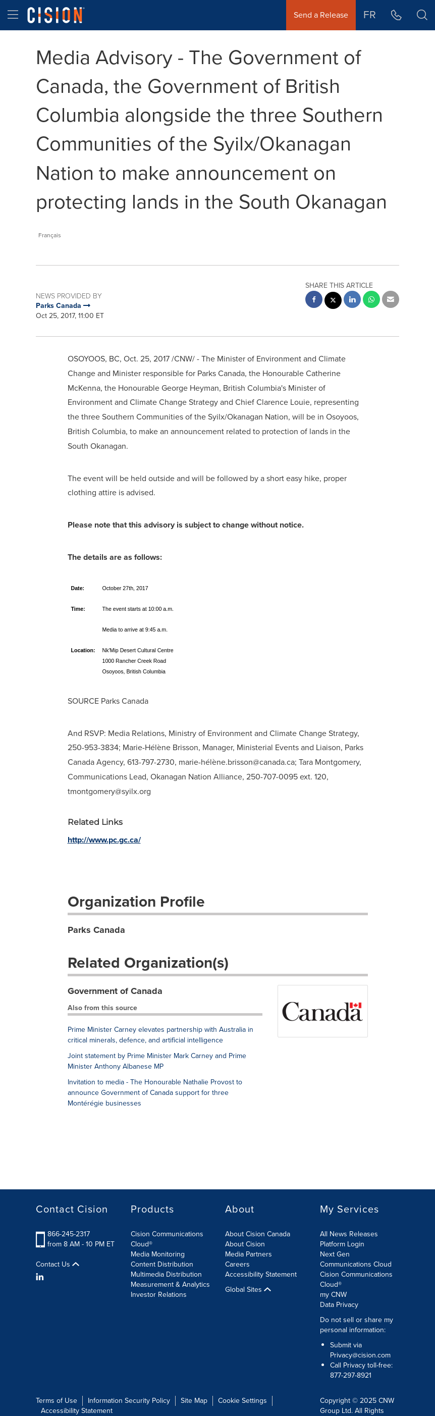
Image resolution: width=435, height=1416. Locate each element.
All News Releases (349, 1234)
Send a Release (321, 15)
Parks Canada (96, 929)
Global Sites (248, 1290)
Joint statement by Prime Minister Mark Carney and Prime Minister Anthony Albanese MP (157, 1061)
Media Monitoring (158, 1254)
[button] (422, 15)
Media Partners (248, 1254)
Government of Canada (115, 991)
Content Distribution (162, 1264)
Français (49, 235)
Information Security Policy (129, 1400)
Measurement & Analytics (170, 1284)
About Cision (245, 1244)
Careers (237, 1264)
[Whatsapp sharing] (371, 300)
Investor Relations (159, 1294)
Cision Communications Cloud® (167, 1239)
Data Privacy (339, 1304)
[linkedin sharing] (352, 300)
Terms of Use (56, 1400)
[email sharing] (390, 300)
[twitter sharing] (333, 301)
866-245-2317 (68, 1234)
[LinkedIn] (41, 1277)
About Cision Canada (257, 1234)
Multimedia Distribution (166, 1274)
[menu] (13, 15)
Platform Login (342, 1244)
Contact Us (57, 1265)
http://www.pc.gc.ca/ (104, 840)
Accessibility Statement (261, 1274)
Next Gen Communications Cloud (356, 1259)
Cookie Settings (242, 1400)
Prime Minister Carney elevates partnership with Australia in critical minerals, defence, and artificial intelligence (160, 1034)
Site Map (194, 1400)
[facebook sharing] (313, 300)
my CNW (333, 1294)
